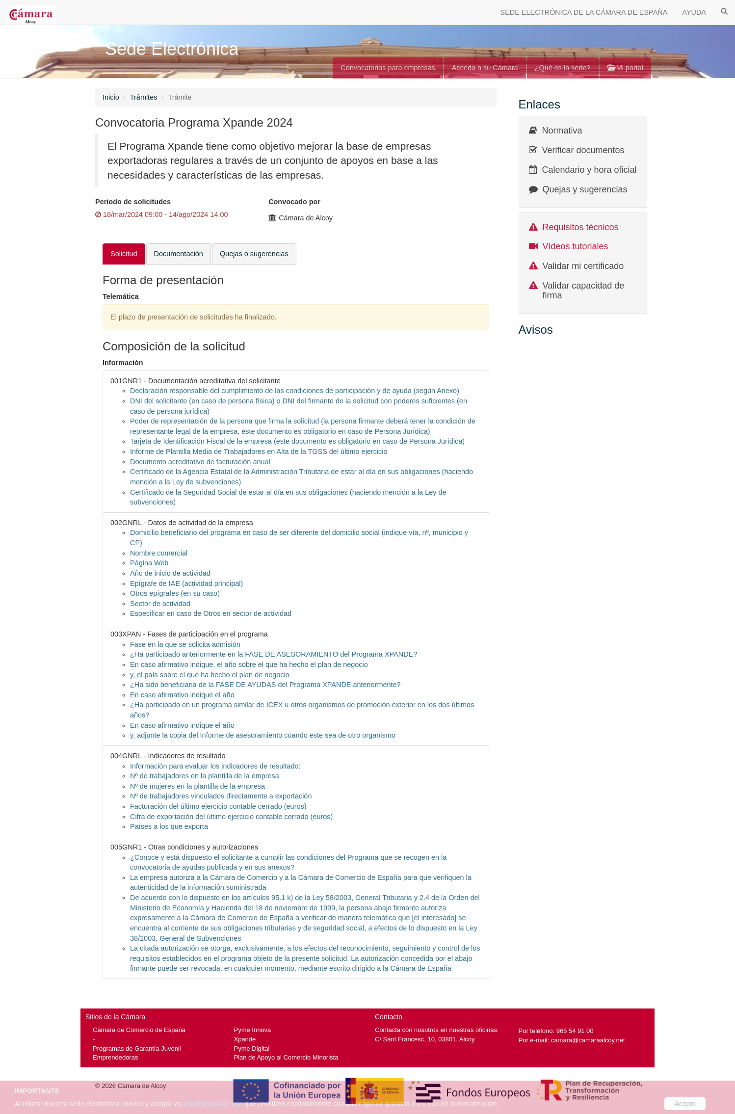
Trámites (144, 97)
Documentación (178, 254)
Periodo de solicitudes (133, 202)
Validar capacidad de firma (584, 290)
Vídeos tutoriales (575, 246)
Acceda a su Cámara (485, 68)
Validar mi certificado (583, 266)
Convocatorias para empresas (388, 68)
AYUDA (694, 12)
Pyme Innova (252, 1030)
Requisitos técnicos (581, 227)
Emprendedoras (115, 1057)
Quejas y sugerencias (585, 189)
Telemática (121, 296)
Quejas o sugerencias (254, 254)
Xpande (245, 1039)
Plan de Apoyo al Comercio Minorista (286, 1057)
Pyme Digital (252, 1048)
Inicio (111, 97)
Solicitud (123, 254)
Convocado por (294, 202)
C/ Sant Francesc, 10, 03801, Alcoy (425, 1039)
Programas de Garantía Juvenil (137, 1048)
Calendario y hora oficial (589, 170)
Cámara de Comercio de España (139, 1030)
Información (123, 363)
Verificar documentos (583, 150)
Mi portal (625, 68)
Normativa (562, 130)
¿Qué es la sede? (563, 68)
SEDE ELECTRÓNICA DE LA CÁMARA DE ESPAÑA (584, 12)
